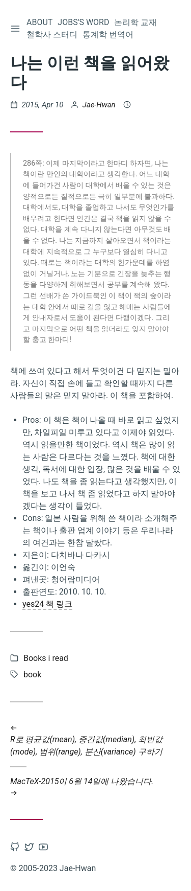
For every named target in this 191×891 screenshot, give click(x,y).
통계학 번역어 (108, 34)
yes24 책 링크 (47, 604)
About (39, 22)
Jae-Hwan (99, 104)
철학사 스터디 (51, 34)
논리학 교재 (135, 22)
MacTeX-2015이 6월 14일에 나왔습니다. (95, 786)
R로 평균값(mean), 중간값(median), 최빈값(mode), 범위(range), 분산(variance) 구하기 (95, 740)
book (32, 674)
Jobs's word (83, 22)
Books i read (45, 658)
